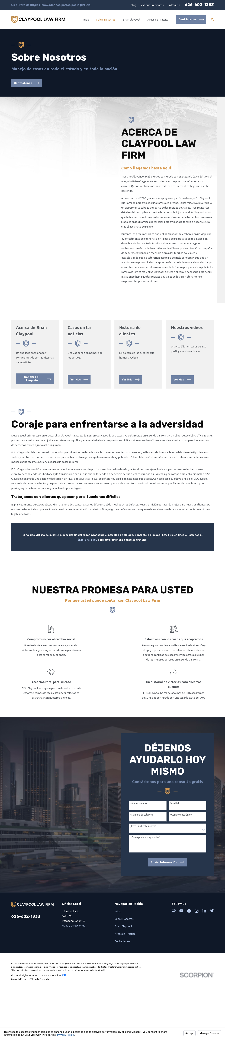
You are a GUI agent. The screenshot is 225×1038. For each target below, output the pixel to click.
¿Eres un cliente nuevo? (147, 852)
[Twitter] (212, 937)
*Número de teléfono (145, 841)
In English (174, 5)
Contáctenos (122, 967)
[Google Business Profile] (174, 937)
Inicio (118, 938)
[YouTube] (181, 937)
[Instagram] (196, 937)
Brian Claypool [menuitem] (131, 19)
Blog (133, 5)
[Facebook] (189, 937)
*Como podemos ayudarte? (148, 864)
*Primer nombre (142, 830)
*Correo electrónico (184, 841)
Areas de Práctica (125, 960)
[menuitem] (18, 1006)
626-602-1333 (199, 4)
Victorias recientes (152, 5)
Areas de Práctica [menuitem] (157, 19)
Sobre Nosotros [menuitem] (105, 19)
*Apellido (179, 830)
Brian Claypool (123, 952)
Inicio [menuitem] (86, 19)
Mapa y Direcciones (73, 952)
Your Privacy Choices (53, 1002)
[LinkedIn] (204, 937)
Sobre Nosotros (124, 945)
